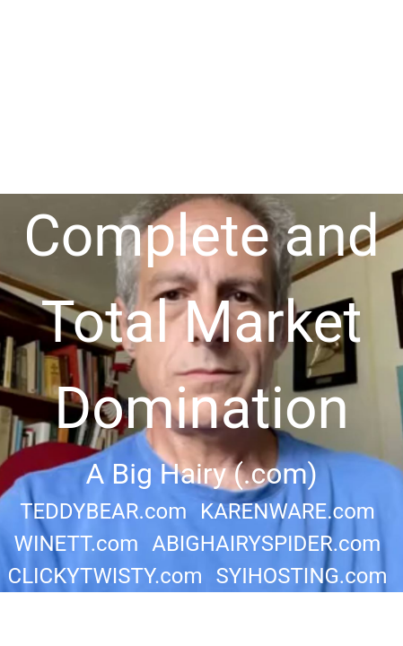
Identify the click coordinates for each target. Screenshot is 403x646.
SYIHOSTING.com (301, 576)
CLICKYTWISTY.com (105, 576)
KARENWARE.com (287, 511)
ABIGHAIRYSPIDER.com (266, 543)
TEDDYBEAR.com (103, 511)
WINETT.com (76, 543)
